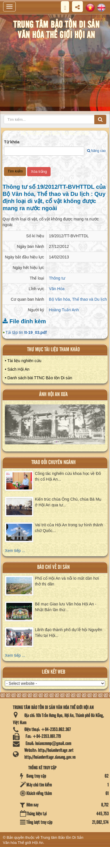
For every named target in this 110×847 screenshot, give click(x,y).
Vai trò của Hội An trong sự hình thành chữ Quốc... (69, 528)
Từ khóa (11, 142)
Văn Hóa (56, 288)
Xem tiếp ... (15, 550)
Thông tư (57, 278)
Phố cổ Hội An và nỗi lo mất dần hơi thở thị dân (67, 581)
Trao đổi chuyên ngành (53, 462)
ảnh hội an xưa (53, 394)
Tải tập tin (26, 332)
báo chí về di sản (53, 567)
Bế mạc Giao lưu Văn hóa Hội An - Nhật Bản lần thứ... (65, 607)
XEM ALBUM (55, 426)
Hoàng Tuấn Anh (64, 310)
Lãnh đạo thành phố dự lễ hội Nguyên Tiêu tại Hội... (68, 632)
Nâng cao (96, 151)
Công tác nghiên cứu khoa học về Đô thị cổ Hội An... (68, 476)
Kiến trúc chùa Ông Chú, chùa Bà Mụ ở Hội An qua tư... (68, 502)
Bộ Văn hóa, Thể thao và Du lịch (78, 299)
